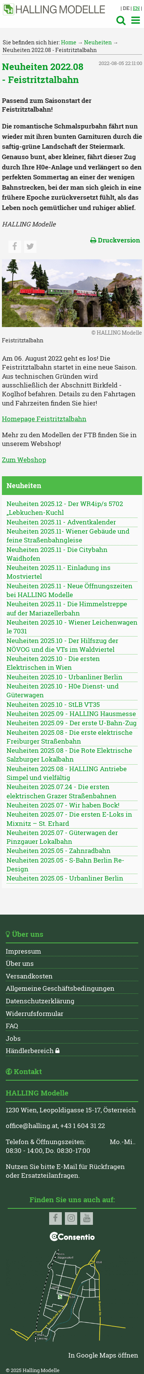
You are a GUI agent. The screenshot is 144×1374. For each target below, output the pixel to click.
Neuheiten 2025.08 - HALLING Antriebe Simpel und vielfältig (67, 773)
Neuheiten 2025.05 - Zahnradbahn (59, 851)
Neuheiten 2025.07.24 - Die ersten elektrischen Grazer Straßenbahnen (61, 791)
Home (68, 42)
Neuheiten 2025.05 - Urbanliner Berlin (65, 878)
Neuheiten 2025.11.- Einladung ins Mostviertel (59, 572)
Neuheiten (98, 42)
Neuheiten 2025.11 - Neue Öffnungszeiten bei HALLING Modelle (69, 590)
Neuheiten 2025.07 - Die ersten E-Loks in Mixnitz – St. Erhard (69, 818)
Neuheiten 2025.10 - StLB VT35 (53, 704)
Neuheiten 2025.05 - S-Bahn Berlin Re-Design (65, 864)
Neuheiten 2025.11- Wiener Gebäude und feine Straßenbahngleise (68, 535)
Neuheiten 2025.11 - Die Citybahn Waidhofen (57, 554)
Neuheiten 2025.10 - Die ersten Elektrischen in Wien (53, 663)
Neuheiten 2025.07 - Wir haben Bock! (63, 805)
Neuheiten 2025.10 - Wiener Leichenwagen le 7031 (72, 626)
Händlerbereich (30, 1051)
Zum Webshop (24, 460)
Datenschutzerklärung (40, 1001)
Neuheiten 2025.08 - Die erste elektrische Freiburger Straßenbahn (69, 737)
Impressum (23, 951)
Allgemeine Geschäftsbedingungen (60, 988)
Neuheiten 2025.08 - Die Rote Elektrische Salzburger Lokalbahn (69, 755)
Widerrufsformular (34, 1013)
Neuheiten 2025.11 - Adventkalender (61, 522)
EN (136, 8)
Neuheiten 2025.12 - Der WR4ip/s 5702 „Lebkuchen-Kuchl (65, 508)
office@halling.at (32, 1126)
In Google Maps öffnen (103, 1355)
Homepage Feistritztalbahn (44, 419)
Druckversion (115, 240)
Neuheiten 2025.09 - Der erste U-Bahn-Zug (72, 723)
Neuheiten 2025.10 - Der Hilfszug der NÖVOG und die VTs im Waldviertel (62, 645)
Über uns (20, 963)
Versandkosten (29, 976)
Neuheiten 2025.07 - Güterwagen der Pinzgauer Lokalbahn (62, 837)
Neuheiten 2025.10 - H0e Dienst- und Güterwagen (63, 690)
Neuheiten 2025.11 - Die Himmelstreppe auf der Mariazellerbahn (67, 608)
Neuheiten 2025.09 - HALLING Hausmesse (71, 714)
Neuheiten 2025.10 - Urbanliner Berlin (64, 677)
